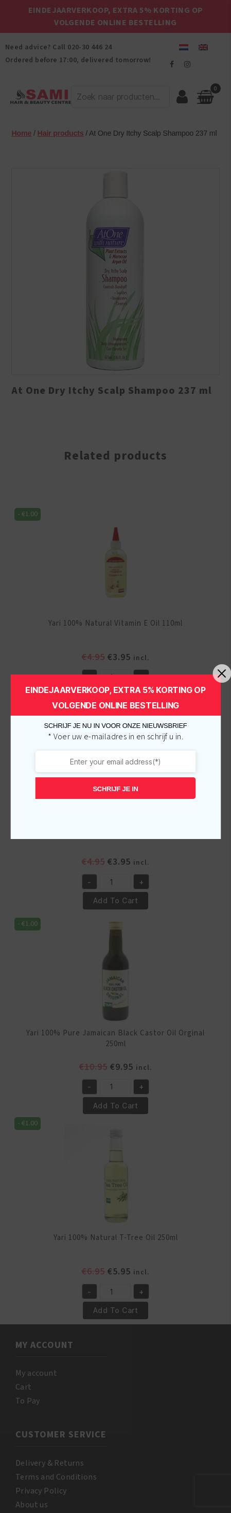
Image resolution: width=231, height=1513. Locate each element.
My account (36, 1373)
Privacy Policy (41, 1491)
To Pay (27, 1401)
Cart (23, 1387)
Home (21, 133)
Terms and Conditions (56, 1477)
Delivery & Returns (49, 1463)
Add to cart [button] (115, 695)
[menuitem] (183, 47)
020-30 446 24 (89, 47)
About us (31, 1504)
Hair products (61, 133)
